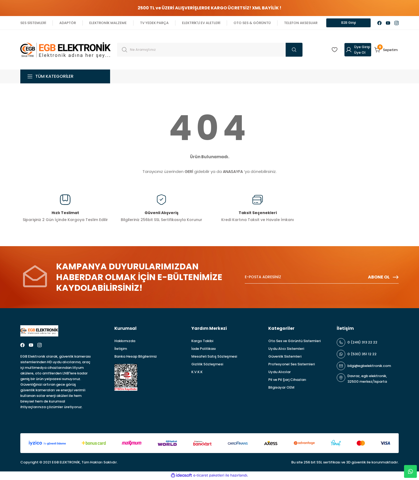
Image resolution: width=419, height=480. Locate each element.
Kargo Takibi (202, 341)
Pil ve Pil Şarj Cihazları (287, 380)
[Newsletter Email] (322, 278)
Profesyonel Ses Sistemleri (291, 364)
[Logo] (65, 50)
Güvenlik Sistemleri (284, 357)
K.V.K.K (197, 372)
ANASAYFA (233, 172)
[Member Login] (357, 50)
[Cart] (386, 50)
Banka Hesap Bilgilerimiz (135, 357)
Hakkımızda (124, 341)
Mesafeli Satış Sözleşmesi (214, 357)
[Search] (209, 50)
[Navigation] (65, 77)
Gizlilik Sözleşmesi (207, 364)
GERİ (189, 172)
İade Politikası (203, 349)
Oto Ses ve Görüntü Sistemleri (294, 341)
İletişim (120, 349)
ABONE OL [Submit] (383, 278)
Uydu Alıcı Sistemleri (286, 349)
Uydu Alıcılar (279, 372)
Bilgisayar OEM (281, 388)
